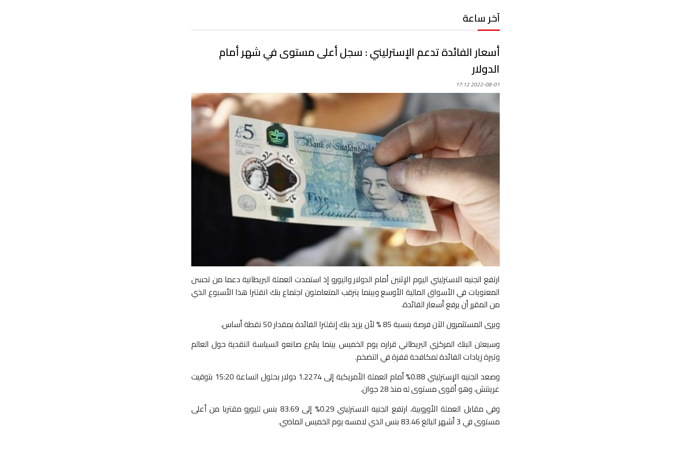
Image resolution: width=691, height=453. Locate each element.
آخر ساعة (481, 18)
